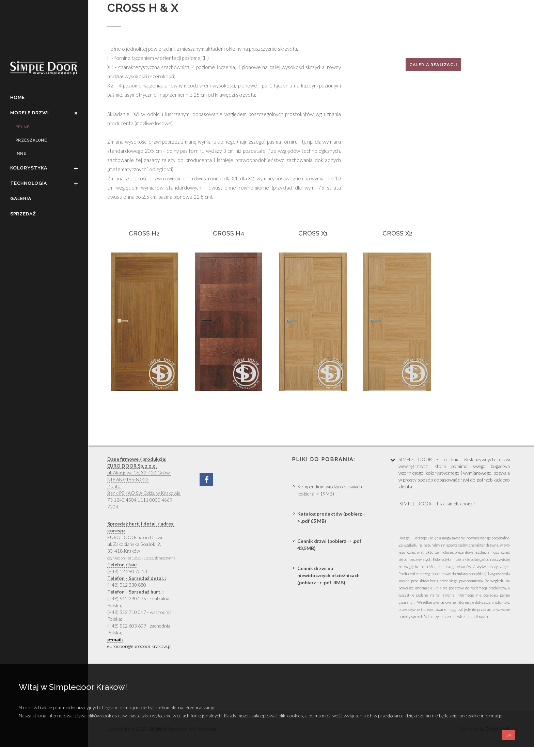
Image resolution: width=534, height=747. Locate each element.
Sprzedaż (23, 213)
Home (17, 97)
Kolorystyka (28, 167)
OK (508, 734)
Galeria (20, 198)
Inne (20, 153)
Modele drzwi (29, 112)
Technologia (28, 183)
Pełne (22, 127)
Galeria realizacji (433, 64)
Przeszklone (31, 140)
